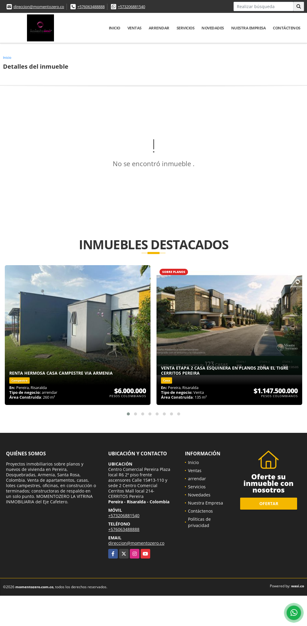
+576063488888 (91, 6)
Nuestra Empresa (248, 28)
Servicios (186, 28)
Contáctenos (286, 28)
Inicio (114, 28)
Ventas (134, 28)
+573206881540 (131, 6)
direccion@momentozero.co (38, 6)
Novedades (212, 28)
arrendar (159, 28)
